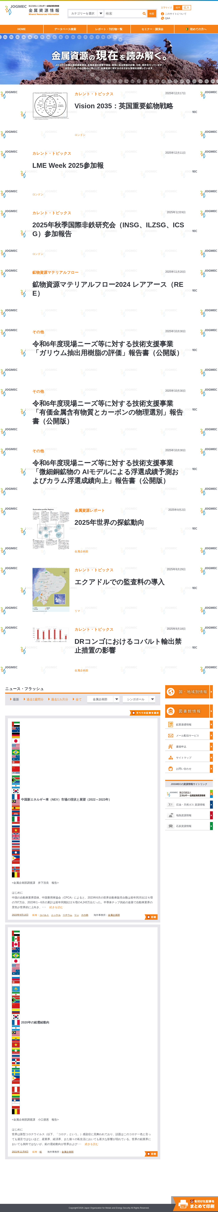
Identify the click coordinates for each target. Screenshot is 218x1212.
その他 (84, 915)
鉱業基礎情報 (183, 724)
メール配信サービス (187, 735)
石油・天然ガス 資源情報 (190, 804)
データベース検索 (65, 29)
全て (79, 699)
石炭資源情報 (183, 826)
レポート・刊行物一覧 (108, 29)
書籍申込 (181, 746)
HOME (22, 29)
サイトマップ (183, 757)
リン (76, 915)
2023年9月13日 (20, 914)
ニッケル (56, 915)
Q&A (167, 18)
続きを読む (56, 907)
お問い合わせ (183, 768)
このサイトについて (175, 13)
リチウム (67, 915)
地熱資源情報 (183, 815)
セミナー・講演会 (152, 29)
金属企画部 (114, 915)
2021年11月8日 (20, 1151)
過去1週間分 (35, 699)
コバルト (44, 915)
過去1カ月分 (59, 699)
